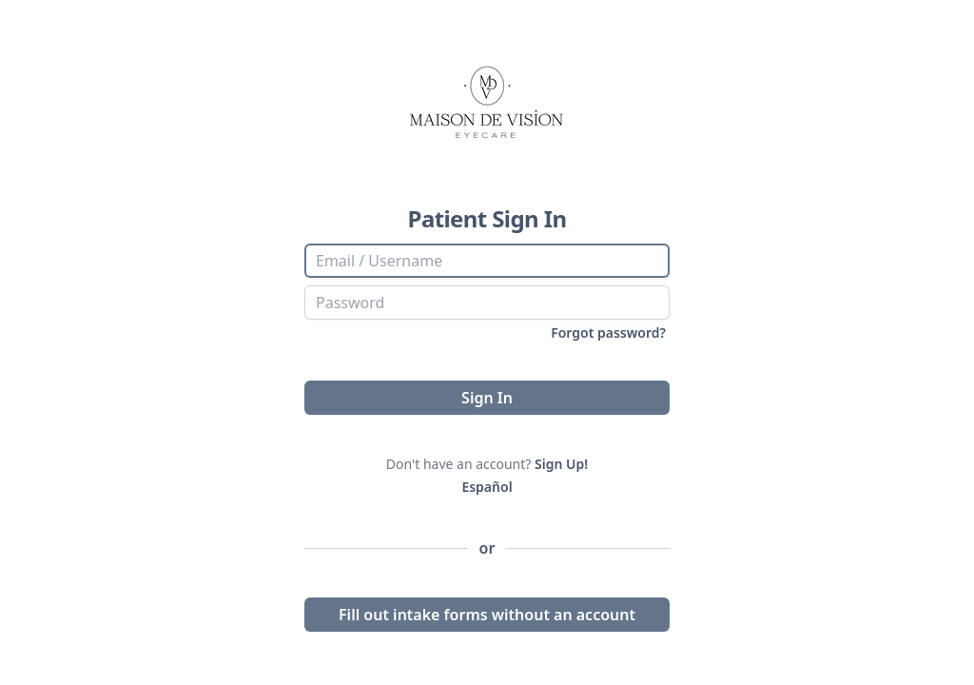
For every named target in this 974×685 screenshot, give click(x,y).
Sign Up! (561, 464)
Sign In (487, 397)
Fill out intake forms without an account (487, 614)
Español (486, 487)
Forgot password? (608, 332)
